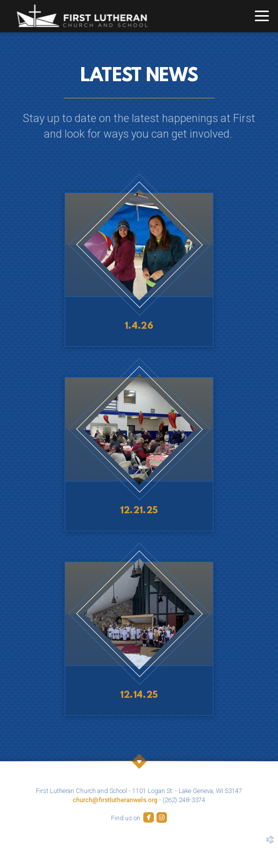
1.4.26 (139, 326)
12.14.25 (139, 695)
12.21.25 (139, 511)
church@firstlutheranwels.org (115, 800)
